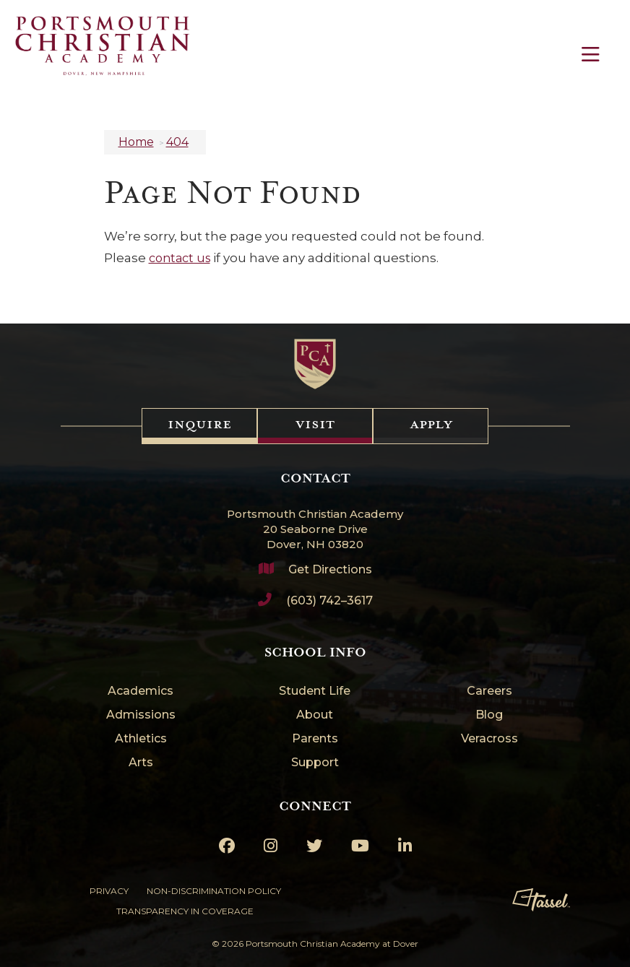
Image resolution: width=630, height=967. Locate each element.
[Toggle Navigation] (590, 54)
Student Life (314, 691)
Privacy (109, 890)
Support (315, 763)
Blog (489, 715)
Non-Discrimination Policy (214, 890)
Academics (140, 691)
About (314, 715)
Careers (489, 691)
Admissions (141, 715)
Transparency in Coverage (185, 911)
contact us (179, 258)
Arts (141, 763)
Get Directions (330, 569)
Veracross (489, 739)
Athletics (141, 739)
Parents (315, 739)
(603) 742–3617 (329, 600)
